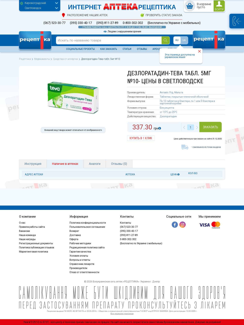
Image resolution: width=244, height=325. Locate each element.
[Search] (166, 40)
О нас (22, 222)
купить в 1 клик (141, 138)
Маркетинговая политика (33, 251)
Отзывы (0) (119, 164)
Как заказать (108, 49)
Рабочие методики (80, 243)
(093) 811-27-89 (107, 22)
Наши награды (27, 239)
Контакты (125, 222)
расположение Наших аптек (87, 15)
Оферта (74, 239)
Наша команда (27, 235)
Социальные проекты (80, 49)
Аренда (157, 49)
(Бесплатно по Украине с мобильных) (174, 22)
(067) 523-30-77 (54, 22)
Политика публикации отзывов (36, 247)
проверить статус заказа (164, 15)
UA (184, 40)
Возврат (74, 231)
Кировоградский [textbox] (35, 3)
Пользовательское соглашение (87, 226)
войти (219, 9)
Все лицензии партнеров (122, 314)
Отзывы (142, 49)
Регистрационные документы (36, 243)
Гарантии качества (80, 251)
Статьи (127, 49)
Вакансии (24, 231)
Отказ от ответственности (84, 272)
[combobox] (40, 3)
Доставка (75, 235)
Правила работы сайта (32, 226)
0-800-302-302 (133, 22)
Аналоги (94, 164)
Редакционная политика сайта (87, 247)
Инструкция (32, 164)
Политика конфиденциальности (88, 222)
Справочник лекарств (82, 264)
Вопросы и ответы (80, 259)
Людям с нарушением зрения (122, 31)
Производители (78, 268)
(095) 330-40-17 (81, 22)
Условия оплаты (79, 255)
